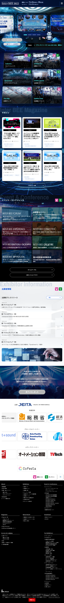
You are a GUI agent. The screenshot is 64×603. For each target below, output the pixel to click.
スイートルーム (49, 571)
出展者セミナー (27, 488)
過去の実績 (4, 488)
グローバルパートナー (7, 493)
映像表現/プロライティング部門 (52, 542)
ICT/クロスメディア (6, 523)
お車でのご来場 (6, 539)
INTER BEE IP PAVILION (50, 504)
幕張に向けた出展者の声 (28, 497)
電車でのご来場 (6, 537)
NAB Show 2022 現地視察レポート (9, 528)
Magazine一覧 (5, 517)
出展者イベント (27, 495)
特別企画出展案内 (48, 573)
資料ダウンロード (48, 517)
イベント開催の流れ (6, 498)
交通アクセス (5, 535)
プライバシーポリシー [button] (54, 597)
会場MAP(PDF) (27, 499)
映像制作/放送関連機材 (7, 521)
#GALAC (17, 175)
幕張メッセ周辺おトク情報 (7, 542)
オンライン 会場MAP (28, 501)
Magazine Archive (5, 526)
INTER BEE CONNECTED (50, 500)
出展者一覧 (26, 490)
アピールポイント (48, 535)
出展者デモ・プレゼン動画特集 (30, 494)
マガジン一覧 (32, 185)
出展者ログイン (48, 585)
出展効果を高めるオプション (51, 564)
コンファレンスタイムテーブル (52, 488)
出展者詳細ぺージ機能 (50, 556)
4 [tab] (38, 34)
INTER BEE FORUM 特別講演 (51, 496)
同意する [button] (32, 600)
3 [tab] (34, 34)
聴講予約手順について (49, 509)
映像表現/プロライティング (8, 520)
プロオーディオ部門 (50, 541)
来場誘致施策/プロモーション (52, 567)
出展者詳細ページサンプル (51, 561)
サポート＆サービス (49, 562)
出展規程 (47, 547)
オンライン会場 (48, 555)
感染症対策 (4, 496)
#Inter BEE (26, 144)
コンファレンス (48, 486)
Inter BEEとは (48, 537)
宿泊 (3, 540)
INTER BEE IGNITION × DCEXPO (52, 503)
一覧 (49, 297)
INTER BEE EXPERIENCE (50, 499)
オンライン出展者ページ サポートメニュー (54, 569)
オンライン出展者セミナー (51, 566)
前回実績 (47, 583)
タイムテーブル (32, 270)
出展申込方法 (48, 551)
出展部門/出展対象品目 (49, 539)
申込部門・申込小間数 (50, 550)
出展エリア (26, 486)
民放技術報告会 (49, 506)
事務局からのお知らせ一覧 (29, 517)
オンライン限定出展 (50, 558)
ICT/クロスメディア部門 (50, 545)
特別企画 (47, 493)
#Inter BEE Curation (8, 144)
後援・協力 (5, 492)
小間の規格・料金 (49, 549)
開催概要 (4, 486)
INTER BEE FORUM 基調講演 (51, 495)
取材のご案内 (26, 520)
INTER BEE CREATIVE (50, 501)
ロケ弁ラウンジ (48, 508)
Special (4, 524)
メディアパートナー (7, 495)
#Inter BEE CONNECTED (30, 146)
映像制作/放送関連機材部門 (51, 544)
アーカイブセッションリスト (51, 491)
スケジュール (47, 581)
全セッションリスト (32, 275)
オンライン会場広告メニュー (51, 559)
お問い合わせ (48, 586)
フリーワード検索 (27, 492)
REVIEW (46, 519)
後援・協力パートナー (6, 490)
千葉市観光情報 (5, 544)
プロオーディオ (6, 519)
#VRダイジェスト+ (9, 146)
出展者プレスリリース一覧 (29, 519)
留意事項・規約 (49, 553)
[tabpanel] (32, 23)
